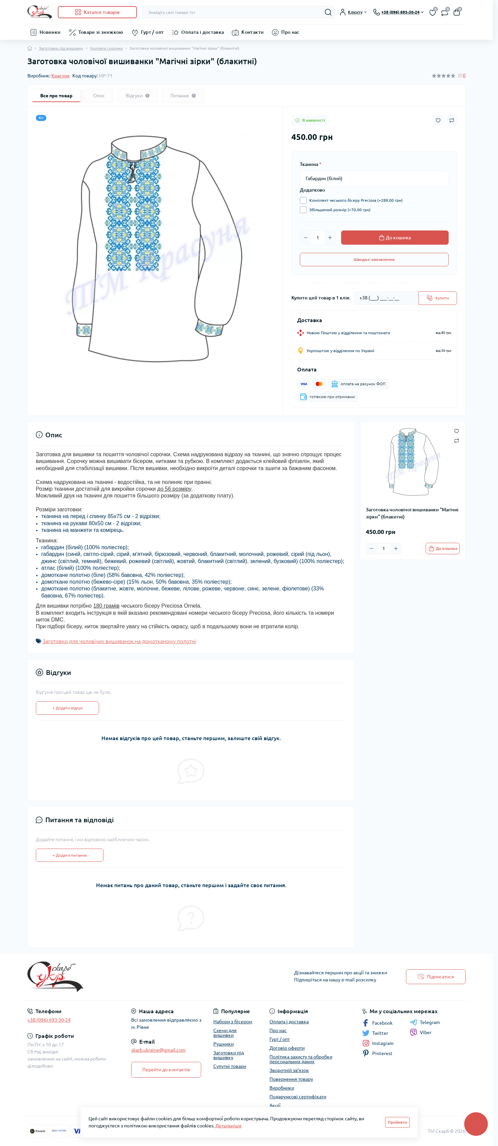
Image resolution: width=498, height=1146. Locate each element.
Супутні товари (229, 1066)
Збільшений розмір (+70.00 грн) (338, 209)
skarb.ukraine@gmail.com (158, 1050)
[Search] (328, 12)
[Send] (438, 298)
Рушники (223, 1044)
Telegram (425, 1022)
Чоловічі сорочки (106, 48)
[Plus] (330, 237)
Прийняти (397, 1122)
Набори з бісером (232, 1021)
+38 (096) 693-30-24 (49, 1020)
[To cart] (443, 548)
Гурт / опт (152, 32)
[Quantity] (318, 237)
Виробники (281, 1088)
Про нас (290, 32)
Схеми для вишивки (225, 1033)
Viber (420, 1032)
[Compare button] (451, 120)
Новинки (50, 32)
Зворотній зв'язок (289, 1070)
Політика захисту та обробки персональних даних (300, 1059)
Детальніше (228, 1125)
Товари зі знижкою (100, 32)
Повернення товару (291, 1079)
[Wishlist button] (438, 120)
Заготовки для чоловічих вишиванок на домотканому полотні (119, 641)
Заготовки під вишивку (61, 48)
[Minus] (305, 237)
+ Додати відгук (67, 708)
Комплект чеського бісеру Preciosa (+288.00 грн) (354, 200)
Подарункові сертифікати (297, 1096)
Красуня (60, 75)
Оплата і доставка (202, 32)
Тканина (311, 164)
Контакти (252, 32)
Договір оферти (287, 1048)
